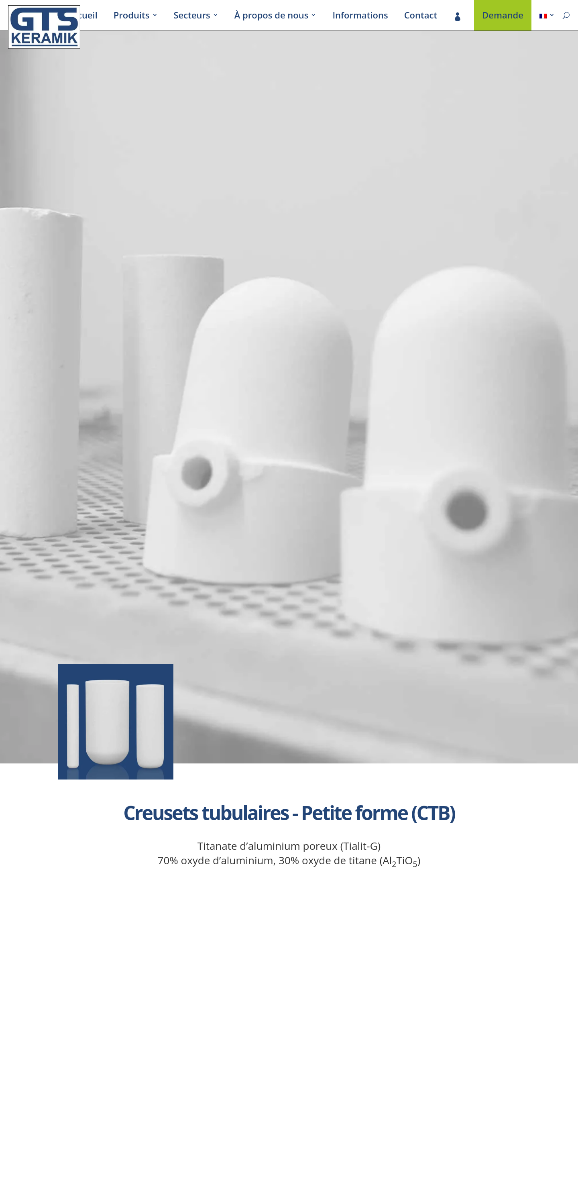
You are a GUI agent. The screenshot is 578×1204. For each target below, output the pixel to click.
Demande (502, 16)
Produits (132, 16)
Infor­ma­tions (360, 16)
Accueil (82, 16)
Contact (420, 16)
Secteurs (192, 16)
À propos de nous (271, 16)
